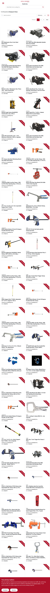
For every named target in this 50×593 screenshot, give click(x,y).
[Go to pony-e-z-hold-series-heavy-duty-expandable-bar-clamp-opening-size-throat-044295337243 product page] (13, 482)
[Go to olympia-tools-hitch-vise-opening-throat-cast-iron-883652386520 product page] (37, 38)
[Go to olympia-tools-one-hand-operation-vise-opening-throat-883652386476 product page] (13, 61)
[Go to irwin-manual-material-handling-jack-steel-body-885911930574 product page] (13, 131)
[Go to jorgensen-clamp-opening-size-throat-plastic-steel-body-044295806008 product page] (13, 178)
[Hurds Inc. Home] (25, 1)
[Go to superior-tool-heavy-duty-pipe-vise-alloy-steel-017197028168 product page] (37, 178)
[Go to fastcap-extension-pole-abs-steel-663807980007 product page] (37, 248)
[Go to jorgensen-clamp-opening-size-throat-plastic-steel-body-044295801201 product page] (13, 318)
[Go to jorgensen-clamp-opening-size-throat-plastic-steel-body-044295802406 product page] (13, 412)
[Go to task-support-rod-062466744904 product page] (13, 201)
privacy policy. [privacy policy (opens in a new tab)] (37, 583)
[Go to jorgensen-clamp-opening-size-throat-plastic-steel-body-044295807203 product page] (37, 155)
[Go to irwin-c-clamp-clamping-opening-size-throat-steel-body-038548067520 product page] (37, 552)
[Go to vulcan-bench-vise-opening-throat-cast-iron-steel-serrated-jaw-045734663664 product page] (37, 85)
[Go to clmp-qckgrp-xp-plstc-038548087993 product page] (37, 342)
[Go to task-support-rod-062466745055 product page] (13, 435)
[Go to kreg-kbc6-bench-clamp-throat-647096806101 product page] (37, 201)
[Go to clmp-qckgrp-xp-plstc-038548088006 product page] (37, 225)
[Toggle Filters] (48, 15)
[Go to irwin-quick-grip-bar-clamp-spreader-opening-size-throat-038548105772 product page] (13, 575)
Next (47, 19)
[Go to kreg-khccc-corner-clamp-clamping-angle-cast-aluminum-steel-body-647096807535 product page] (37, 365)
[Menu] (3, 3)
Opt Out (14, 590)
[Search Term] (25, 7)
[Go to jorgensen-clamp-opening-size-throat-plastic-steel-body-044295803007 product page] (37, 318)
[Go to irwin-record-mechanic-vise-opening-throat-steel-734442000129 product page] (13, 85)
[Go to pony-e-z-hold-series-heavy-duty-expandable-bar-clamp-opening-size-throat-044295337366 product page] (13, 388)
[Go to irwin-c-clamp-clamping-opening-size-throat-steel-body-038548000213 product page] (37, 412)
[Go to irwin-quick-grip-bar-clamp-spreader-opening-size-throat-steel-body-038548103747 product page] (37, 482)
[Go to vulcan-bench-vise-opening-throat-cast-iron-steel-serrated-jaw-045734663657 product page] (37, 131)
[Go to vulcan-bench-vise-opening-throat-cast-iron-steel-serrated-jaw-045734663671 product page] (37, 61)
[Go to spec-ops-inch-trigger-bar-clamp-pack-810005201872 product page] (37, 435)
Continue (5, 590)
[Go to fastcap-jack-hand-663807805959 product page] (37, 108)
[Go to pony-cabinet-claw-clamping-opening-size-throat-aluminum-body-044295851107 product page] (37, 528)
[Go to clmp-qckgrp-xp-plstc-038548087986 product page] (13, 458)
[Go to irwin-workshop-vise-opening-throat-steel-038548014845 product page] (13, 155)
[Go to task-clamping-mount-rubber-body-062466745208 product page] (37, 505)
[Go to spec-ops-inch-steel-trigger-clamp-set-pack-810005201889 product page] (37, 272)
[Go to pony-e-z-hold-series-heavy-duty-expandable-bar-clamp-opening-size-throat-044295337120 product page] (13, 552)
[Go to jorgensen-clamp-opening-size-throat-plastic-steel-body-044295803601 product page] (37, 295)
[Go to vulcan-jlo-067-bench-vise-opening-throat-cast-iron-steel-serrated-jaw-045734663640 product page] (37, 388)
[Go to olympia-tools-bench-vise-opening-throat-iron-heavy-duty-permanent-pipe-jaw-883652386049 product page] (37, 458)
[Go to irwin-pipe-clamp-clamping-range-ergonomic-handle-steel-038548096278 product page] (13, 528)
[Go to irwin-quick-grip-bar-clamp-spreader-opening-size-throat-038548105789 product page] (13, 505)
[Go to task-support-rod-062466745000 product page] (13, 295)
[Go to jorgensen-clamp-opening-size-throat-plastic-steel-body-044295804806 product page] (13, 225)
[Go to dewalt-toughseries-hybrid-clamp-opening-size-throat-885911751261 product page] (13, 248)
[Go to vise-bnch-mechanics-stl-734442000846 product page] (13, 38)
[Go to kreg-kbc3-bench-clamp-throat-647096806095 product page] (13, 342)
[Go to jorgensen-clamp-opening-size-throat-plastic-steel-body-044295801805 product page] (13, 272)
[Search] (43, 7)
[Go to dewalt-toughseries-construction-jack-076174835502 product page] (13, 108)
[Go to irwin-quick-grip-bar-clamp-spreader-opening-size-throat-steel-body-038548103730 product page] (37, 575)
